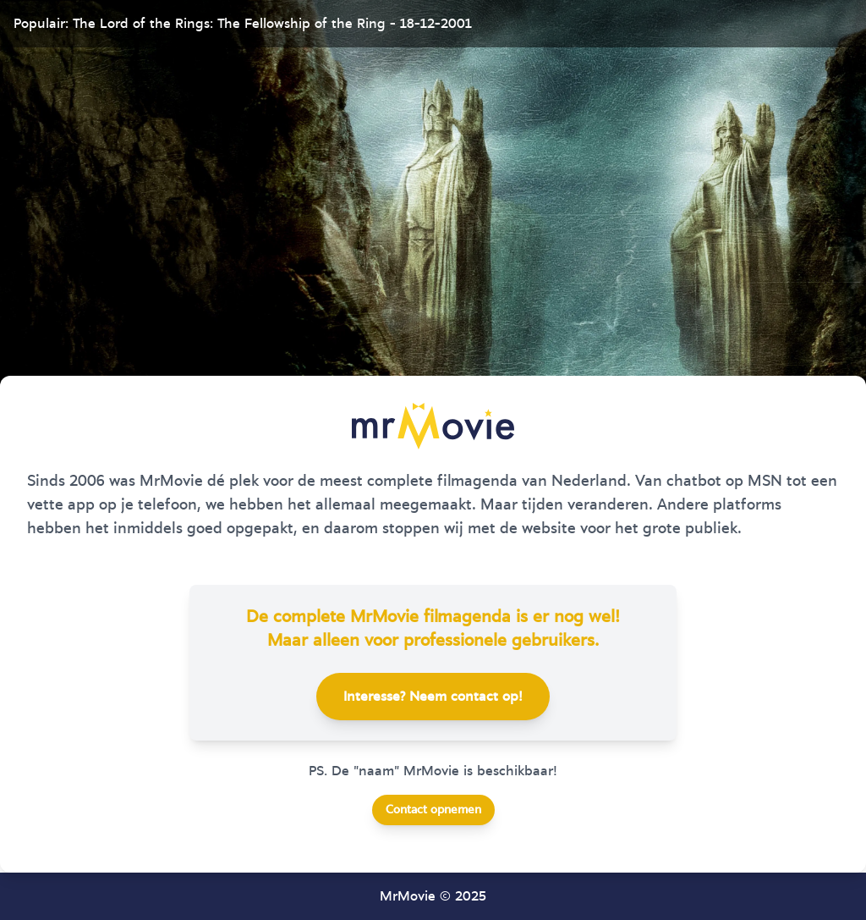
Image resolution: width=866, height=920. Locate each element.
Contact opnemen (433, 810)
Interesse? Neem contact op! (433, 696)
